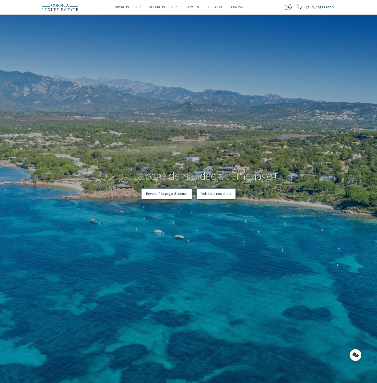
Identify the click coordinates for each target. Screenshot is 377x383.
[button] (127, 7)
